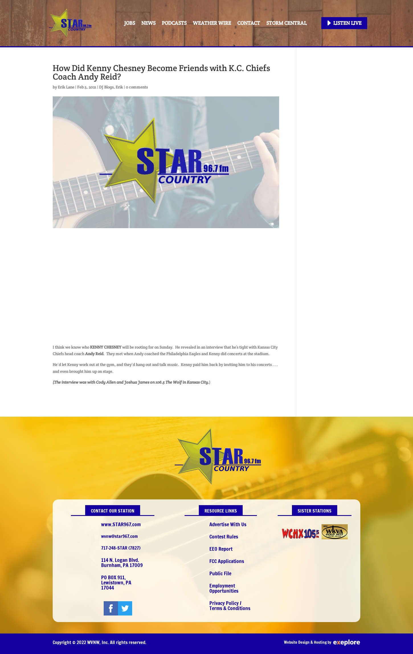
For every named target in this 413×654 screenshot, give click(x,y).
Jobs (129, 23)
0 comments (137, 87)
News (148, 23)
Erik (119, 87)
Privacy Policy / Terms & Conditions (229, 605)
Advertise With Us (227, 524)
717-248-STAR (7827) (120, 548)
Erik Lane (66, 87)
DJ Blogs (106, 87)
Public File (220, 573)
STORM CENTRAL (286, 23)
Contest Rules (223, 536)
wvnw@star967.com (119, 536)
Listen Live (347, 23)
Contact (248, 23)
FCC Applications (226, 561)
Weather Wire (212, 23)
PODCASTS (174, 23)
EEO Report (220, 548)
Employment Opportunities (223, 588)
